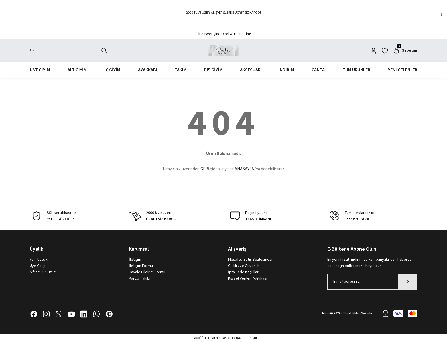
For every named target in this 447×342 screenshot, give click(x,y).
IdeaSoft (196, 337)
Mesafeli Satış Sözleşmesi (250, 259)
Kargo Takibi (139, 278)
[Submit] (407, 282)
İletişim (135, 259)
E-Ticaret (211, 337)
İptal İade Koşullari (243, 272)
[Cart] (405, 50)
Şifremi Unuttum (43, 272)
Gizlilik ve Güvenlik (243, 266)
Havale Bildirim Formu (147, 272)
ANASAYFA (244, 169)
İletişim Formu (141, 266)
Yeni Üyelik (39, 259)
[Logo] (223, 50)
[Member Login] (373, 50)
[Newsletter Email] (372, 282)
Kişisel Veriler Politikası (247, 278)
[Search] (64, 50)
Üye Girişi (37, 266)
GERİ (204, 169)
